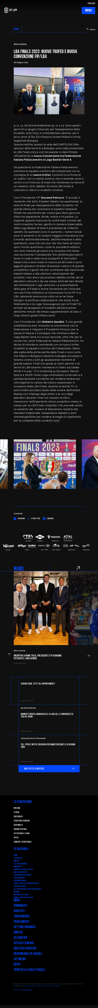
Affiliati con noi (20, 886)
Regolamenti (21, 921)
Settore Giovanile (21, 863)
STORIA (16, 812)
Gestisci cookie (54, 986)
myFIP (17, 964)
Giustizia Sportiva (21, 872)
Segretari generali (22, 820)
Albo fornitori (19, 878)
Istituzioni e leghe (22, 833)
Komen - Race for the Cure (23, 897)
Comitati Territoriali (23, 842)
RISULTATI (91, 3)
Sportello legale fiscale (29, 970)
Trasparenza (22, 916)
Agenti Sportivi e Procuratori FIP (26, 883)
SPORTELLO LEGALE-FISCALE (23, 869)
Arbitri (16, 861)
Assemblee (18, 825)
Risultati (19, 911)
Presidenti (18, 816)
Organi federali (20, 829)
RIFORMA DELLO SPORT (21, 894)
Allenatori (18, 858)
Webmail (17, 892)
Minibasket (18, 866)
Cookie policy (30, 986)
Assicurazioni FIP (20, 880)
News (16, 855)
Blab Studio (26, 990)
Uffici (16, 837)
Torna (91, 29)
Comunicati (21, 905)
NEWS (16, 29)
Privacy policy (42, 986)
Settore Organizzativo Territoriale (28, 889)
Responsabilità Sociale (22, 875)
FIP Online (20, 959)
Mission (17, 808)
